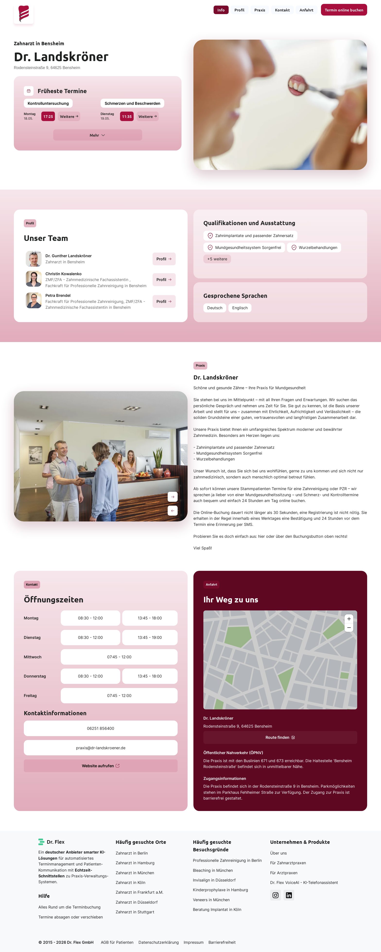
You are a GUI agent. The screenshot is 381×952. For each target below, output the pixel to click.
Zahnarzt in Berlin (132, 853)
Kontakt (282, 9)
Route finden (280, 737)
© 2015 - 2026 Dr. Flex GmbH (66, 942)
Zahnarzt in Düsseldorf (137, 902)
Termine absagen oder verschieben (70, 917)
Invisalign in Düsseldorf (214, 880)
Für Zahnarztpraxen (288, 862)
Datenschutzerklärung (159, 942)
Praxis (259, 9)
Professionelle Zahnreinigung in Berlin (227, 860)
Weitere (69, 116)
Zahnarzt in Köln (130, 882)
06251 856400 (100, 728)
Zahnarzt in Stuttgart (135, 911)
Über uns (278, 853)
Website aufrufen (101, 765)
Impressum (194, 942)
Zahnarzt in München (135, 872)
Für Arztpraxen (283, 872)
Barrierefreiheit (222, 942)
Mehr (94, 135)
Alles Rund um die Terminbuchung (69, 907)
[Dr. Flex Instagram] (275, 895)
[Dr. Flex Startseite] (51, 842)
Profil (239, 9)
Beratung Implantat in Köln (217, 909)
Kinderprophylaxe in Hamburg (220, 889)
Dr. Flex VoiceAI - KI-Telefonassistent (304, 882)
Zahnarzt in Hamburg (135, 862)
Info (221, 9)
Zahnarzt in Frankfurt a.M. (139, 892)
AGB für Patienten (117, 942)
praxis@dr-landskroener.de (100, 747)
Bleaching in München (213, 870)
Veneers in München (211, 899)
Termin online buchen (344, 9)
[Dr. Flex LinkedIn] (289, 895)
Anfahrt (306, 9)
